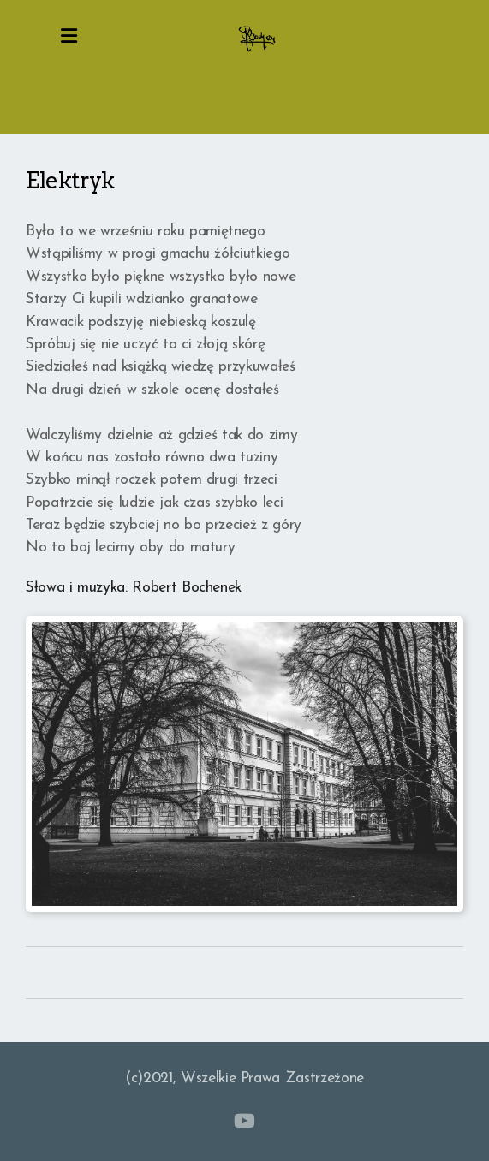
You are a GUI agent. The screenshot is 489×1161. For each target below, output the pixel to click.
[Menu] (69, 38)
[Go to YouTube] (245, 1121)
